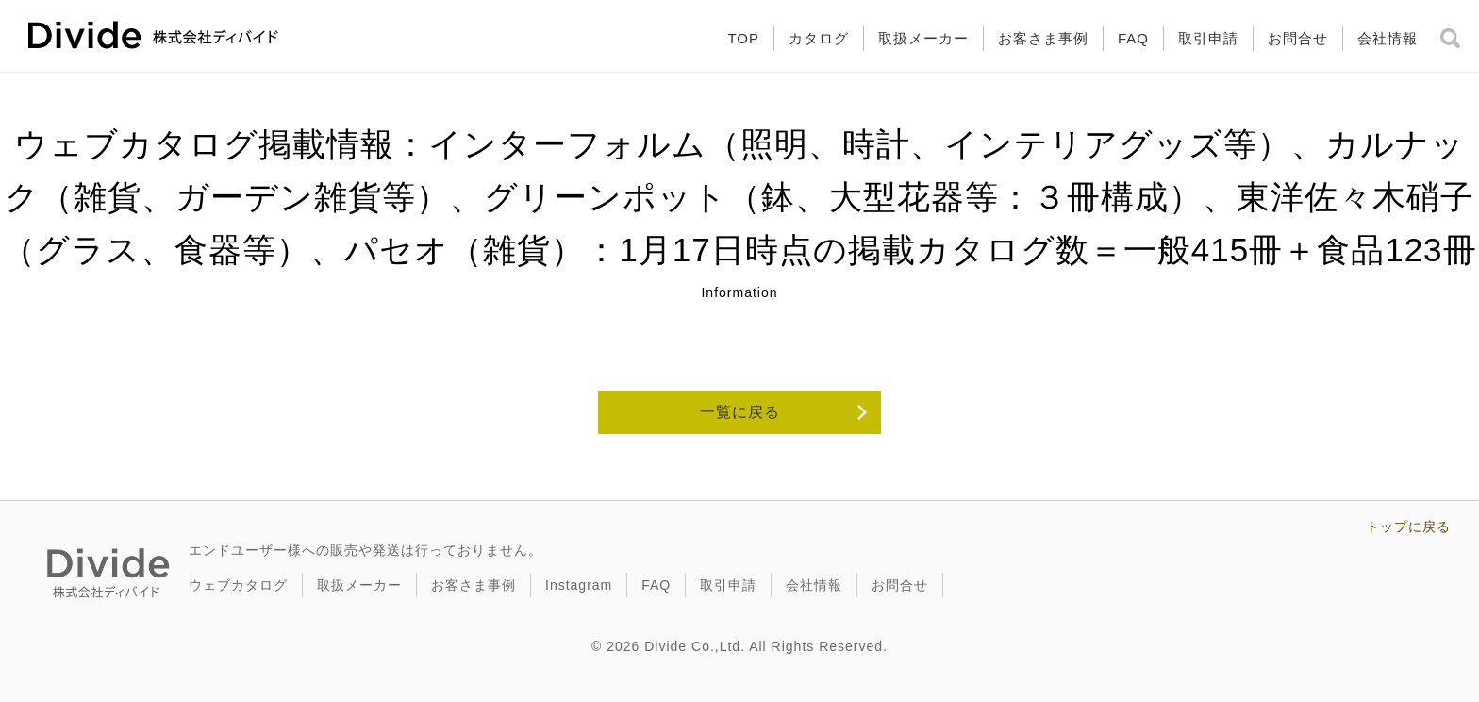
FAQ (1133, 38)
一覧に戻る (740, 412)
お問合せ (1298, 38)
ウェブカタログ (238, 585)
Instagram (578, 585)
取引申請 (1208, 38)
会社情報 (1387, 38)
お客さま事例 (1043, 38)
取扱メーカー (923, 38)
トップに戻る (1408, 526)
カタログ (819, 38)
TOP (743, 38)
